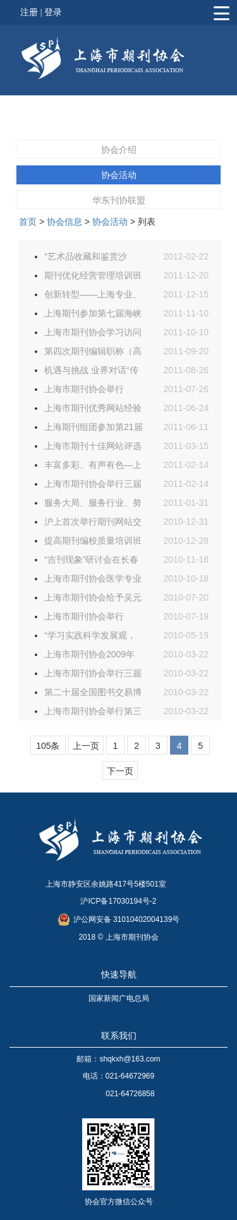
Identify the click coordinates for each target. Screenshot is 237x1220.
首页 (28, 222)
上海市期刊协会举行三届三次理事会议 (93, 675)
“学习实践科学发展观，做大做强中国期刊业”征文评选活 (90, 637)
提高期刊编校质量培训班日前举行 (93, 542)
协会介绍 (119, 150)
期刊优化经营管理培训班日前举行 (93, 277)
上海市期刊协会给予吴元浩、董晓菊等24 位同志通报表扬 (93, 599)
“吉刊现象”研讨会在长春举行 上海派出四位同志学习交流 (91, 561)
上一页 (86, 746)
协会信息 (64, 222)
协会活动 (119, 175)
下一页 (120, 771)
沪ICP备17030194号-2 (118, 901)
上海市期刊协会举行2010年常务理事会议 (85, 618)
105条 (47, 746)
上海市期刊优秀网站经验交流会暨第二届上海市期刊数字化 (93, 410)
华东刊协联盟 (118, 200)
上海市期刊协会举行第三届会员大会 (93, 713)
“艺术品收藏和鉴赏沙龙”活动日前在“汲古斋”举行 (93, 258)
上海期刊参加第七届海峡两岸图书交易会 (93, 315)
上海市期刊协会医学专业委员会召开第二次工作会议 (93, 580)
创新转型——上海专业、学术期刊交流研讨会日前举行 (93, 296)
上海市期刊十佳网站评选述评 (93, 448)
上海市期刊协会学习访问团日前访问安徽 (93, 334)
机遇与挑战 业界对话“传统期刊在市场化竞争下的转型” (93, 372)
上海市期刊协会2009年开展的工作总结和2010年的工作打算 (89, 656)
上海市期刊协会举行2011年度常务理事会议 (89, 391)
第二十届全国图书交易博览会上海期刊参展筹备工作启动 (93, 694)
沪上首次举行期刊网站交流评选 (93, 524)
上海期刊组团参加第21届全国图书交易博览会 (93, 429)
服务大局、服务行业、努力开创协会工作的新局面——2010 (93, 505)
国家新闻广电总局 (118, 998)
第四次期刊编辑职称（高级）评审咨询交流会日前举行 (93, 353)
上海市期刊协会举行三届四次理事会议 (93, 486)
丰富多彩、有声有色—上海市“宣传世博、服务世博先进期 (93, 467)
